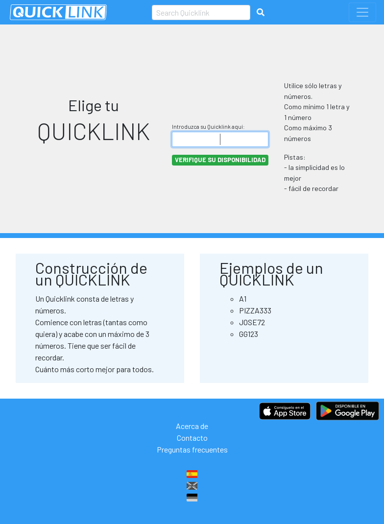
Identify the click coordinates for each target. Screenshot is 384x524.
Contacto (192, 437)
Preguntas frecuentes (192, 449)
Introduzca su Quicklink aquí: (208, 126)
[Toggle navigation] (362, 12)
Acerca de (192, 425)
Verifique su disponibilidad (220, 160)
